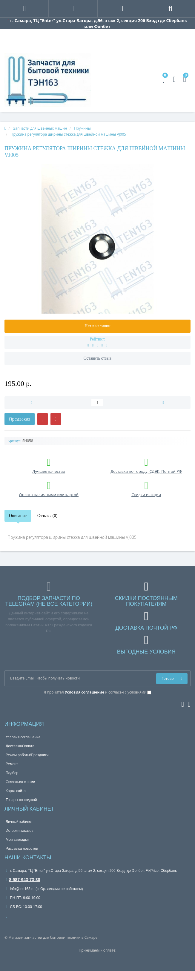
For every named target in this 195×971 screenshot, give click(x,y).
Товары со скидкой (21, 800)
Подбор (12, 773)
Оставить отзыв (98, 358)
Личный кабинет (19, 822)
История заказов (19, 831)
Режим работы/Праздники (27, 755)
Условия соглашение (23, 737)
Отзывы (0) (47, 515)
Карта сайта (16, 791)
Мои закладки (17, 839)
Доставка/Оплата (20, 746)
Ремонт (12, 764)
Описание (18, 515)
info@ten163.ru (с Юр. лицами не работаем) (44, 889)
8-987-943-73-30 (23, 879)
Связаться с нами (20, 782)
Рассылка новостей (22, 848)
